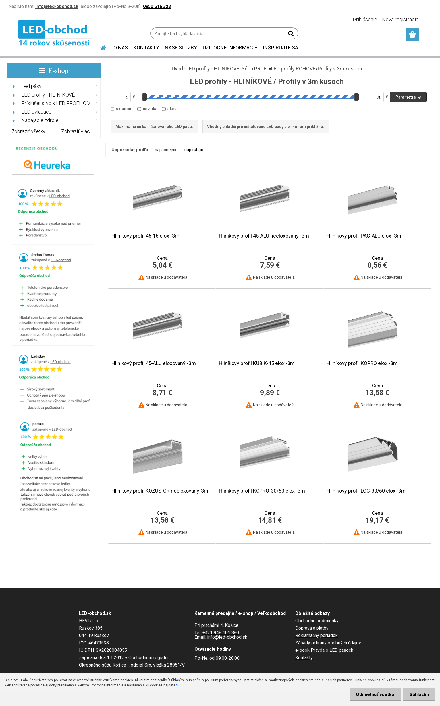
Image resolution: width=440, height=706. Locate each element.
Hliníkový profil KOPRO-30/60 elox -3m (262, 491)
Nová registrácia (400, 19)
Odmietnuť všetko (373, 694)
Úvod (177, 69)
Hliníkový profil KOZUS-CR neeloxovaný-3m (159, 491)
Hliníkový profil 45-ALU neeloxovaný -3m (264, 236)
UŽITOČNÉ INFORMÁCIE (230, 48)
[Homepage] (99, 46)
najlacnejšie (166, 149)
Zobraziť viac (75, 131)
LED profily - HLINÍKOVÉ (212, 69)
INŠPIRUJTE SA (280, 48)
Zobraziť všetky (28, 131)
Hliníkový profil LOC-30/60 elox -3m (366, 491)
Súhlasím (418, 694)
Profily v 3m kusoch (340, 69)
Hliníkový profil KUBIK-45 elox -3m (257, 363)
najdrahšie (194, 149)
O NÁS (120, 48)
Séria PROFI (255, 69)
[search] (291, 34)
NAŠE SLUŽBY (181, 48)
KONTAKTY (146, 48)
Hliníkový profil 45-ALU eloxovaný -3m (153, 363)
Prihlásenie (365, 19)
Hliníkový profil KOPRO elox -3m (362, 363)
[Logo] (56, 34)
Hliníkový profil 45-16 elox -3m (145, 236)
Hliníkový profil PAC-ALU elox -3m (364, 236)
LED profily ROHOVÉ (293, 69)
